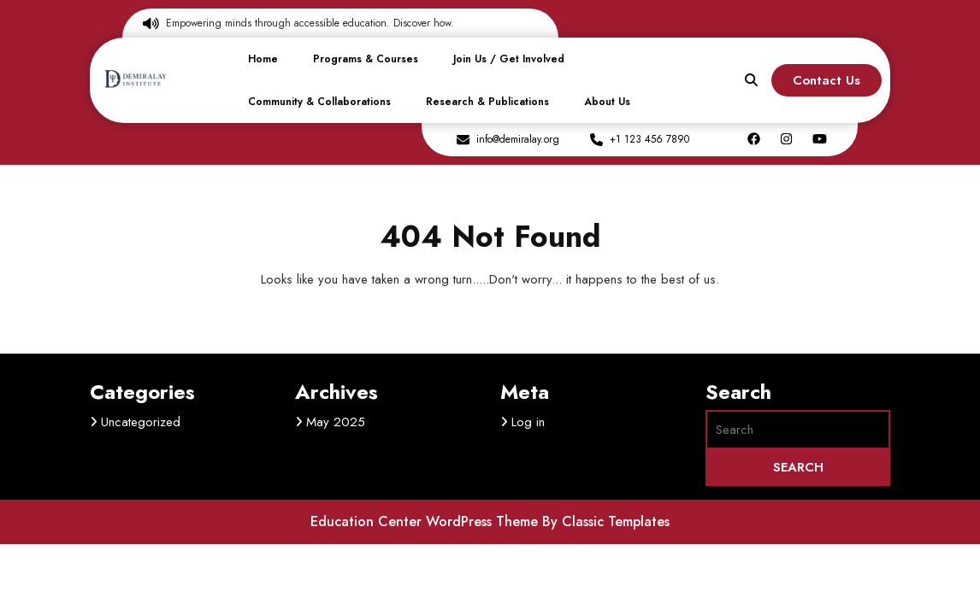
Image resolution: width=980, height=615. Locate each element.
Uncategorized (140, 422)
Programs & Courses (365, 59)
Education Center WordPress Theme (426, 521)
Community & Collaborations (319, 101)
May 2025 (335, 422)
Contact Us (826, 80)
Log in (528, 422)
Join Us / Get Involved (508, 59)
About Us (607, 101)
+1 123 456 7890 (649, 139)
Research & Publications (487, 101)
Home (263, 59)
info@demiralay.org (517, 139)
